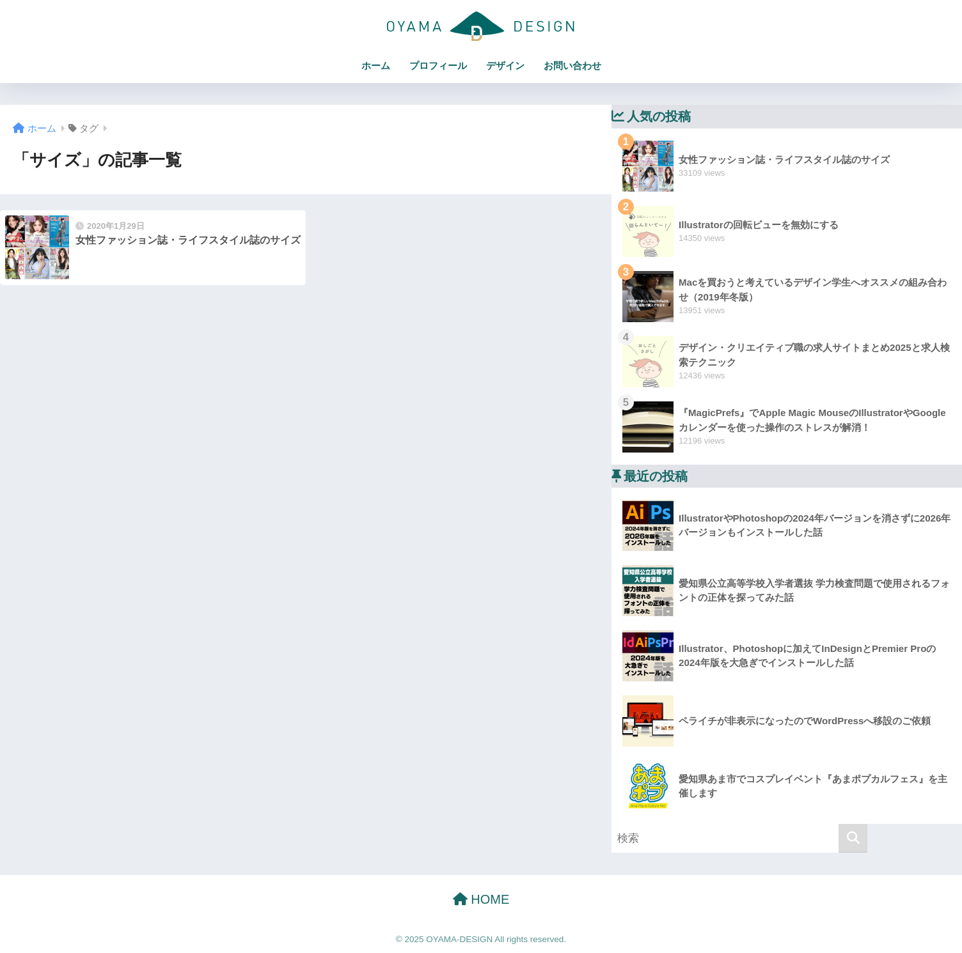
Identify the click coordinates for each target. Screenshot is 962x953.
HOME (481, 899)
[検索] (853, 838)
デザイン (505, 65)
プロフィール (438, 65)
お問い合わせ (572, 65)
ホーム (375, 65)
